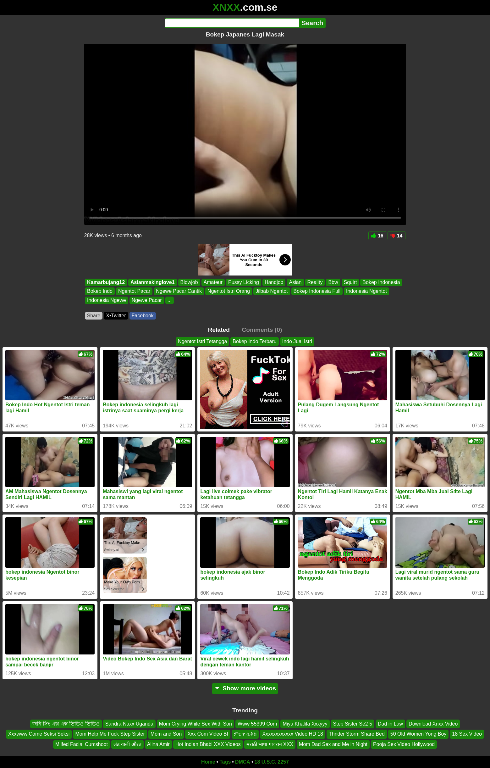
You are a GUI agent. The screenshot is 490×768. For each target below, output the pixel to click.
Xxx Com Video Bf (207, 734)
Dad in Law (390, 723)
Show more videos (245, 688)
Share (94, 315)
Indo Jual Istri (297, 341)
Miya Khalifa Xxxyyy (305, 723)
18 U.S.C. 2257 (272, 762)
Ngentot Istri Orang (228, 291)
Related (219, 329)
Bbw (333, 282)
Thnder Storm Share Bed (357, 734)
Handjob (273, 282)
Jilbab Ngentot (272, 291)
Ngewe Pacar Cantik (179, 291)
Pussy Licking (243, 282)
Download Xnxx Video (433, 723)
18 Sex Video (467, 734)
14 (396, 235)
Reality (314, 282)
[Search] (232, 23)
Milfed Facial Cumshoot (81, 744)
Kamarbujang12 (106, 282)
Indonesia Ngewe (106, 300)
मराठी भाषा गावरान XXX (269, 744)
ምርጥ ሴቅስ (245, 734)
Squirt (350, 282)
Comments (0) (262, 329)
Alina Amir (158, 744)
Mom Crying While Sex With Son (195, 723)
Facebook (143, 315)
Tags (225, 762)
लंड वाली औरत (127, 744)
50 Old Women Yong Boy (418, 734)
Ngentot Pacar (134, 291)
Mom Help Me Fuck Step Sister (110, 734)
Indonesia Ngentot (366, 291)
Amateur (212, 282)
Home (208, 762)
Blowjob (189, 282)
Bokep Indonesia (381, 282)
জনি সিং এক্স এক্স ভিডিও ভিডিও (66, 723)
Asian (295, 282)
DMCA (242, 762)
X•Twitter (116, 315)
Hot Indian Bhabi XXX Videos (208, 744)
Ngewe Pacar (146, 300)
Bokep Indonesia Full (316, 291)
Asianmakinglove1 (152, 282)
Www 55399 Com (257, 723)
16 (377, 235)
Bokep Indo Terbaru (254, 341)
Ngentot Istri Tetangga (202, 341)
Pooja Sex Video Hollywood (404, 744)
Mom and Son (166, 734)
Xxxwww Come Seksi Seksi (39, 734)
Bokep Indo (100, 291)
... (169, 300)
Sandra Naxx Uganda (129, 723)
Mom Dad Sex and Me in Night (333, 744)
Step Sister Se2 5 (352, 723)
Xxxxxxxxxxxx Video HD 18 (292, 734)
